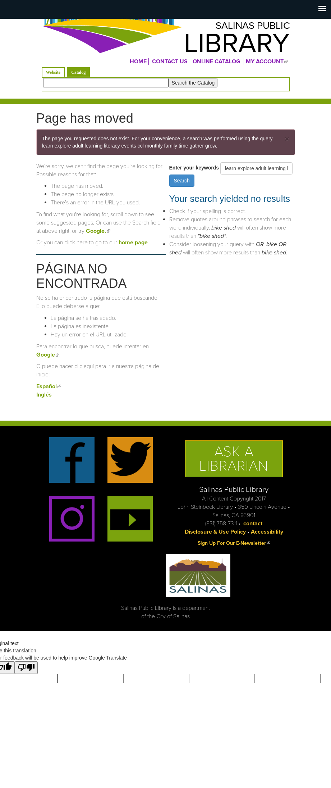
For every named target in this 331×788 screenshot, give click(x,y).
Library (227, 46)
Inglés (44, 397)
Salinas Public (245, 27)
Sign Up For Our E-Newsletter (234, 546)
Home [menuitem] (138, 64)
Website (53, 75)
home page (133, 245)
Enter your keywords (194, 170)
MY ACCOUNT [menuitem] (268, 64)
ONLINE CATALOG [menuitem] (216, 64)
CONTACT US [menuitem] (170, 64)
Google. (98, 233)
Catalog (80, 75)
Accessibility (267, 534)
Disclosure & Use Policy (215, 534)
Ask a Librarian (233, 461)
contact (252, 526)
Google (47, 357)
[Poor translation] (26, 671)
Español (48, 389)
